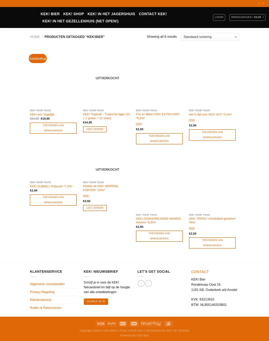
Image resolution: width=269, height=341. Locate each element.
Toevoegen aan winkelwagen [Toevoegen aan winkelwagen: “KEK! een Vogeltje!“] (53, 128)
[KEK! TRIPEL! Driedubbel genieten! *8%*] (213, 181)
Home (35, 37)
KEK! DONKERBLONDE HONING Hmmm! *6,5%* (158, 220)
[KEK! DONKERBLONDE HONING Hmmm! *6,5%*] (160, 181)
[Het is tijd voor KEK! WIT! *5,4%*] (213, 77)
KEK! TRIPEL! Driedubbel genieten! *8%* (212, 220)
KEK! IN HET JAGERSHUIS (111, 14)
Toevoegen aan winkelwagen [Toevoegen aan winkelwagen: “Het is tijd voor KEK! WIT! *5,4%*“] (212, 135)
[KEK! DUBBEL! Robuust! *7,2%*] (54, 165)
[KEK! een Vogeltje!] (54, 77)
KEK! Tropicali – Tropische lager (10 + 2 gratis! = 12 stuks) (106, 116)
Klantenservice (41, 299)
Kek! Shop (73, 14)
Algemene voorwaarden (47, 284)
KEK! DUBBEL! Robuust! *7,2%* (51, 186)
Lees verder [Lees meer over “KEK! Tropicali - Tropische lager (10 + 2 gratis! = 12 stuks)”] (95, 129)
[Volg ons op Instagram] (264, 3)
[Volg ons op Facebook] (260, 3)
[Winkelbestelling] (210, 37)
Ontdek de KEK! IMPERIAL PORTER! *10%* (101, 187)
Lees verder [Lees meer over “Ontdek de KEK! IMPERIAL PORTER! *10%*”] (95, 207)
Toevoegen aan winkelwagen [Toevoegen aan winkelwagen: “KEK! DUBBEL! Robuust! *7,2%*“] (53, 200)
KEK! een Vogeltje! (42, 114)
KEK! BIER (50, 14)
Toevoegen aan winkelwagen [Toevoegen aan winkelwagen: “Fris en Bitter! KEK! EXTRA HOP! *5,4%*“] (159, 139)
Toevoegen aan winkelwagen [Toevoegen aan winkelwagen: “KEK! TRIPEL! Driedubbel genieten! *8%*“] (212, 243)
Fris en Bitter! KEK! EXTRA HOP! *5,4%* (158, 116)
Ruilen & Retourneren (46, 307)
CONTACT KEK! (153, 14)
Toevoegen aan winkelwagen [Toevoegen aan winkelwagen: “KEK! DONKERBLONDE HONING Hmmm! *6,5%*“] (159, 236)
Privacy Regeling (42, 292)
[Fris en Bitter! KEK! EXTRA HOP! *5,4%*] (160, 77)
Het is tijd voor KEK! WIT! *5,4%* (210, 114)
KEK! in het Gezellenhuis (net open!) (80, 21)
